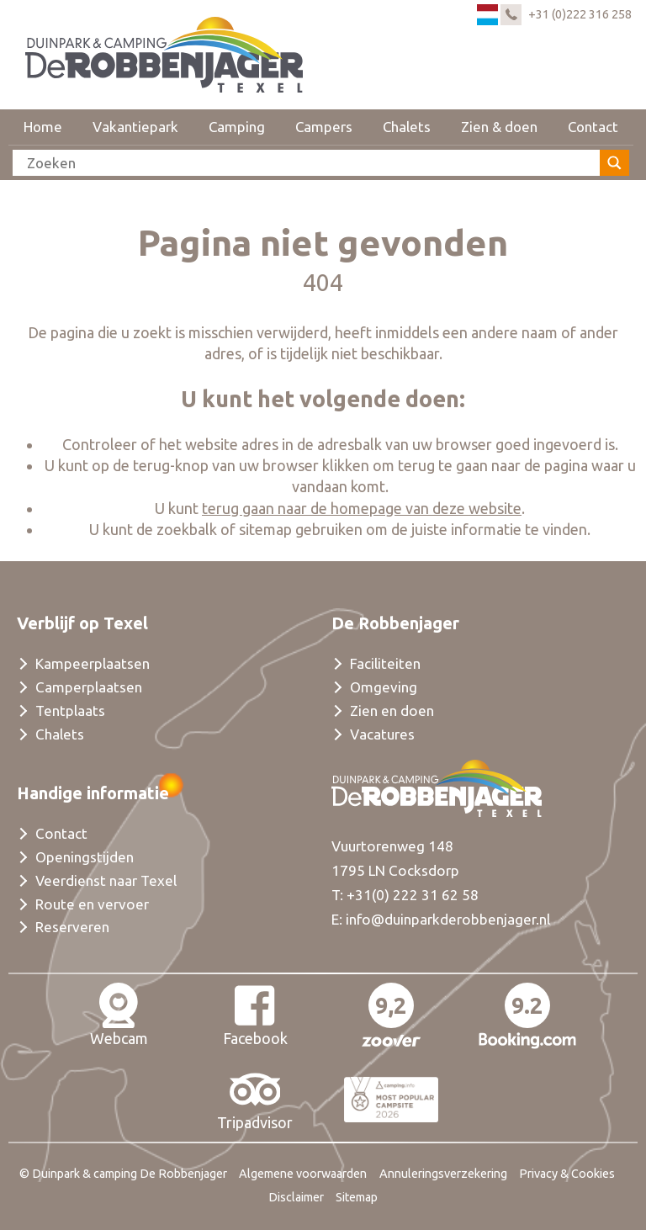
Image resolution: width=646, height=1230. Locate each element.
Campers (323, 127)
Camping (237, 127)
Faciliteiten (385, 663)
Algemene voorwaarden (303, 1173)
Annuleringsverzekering (443, 1173)
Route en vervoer (92, 904)
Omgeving (383, 687)
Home (43, 127)
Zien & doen (499, 127)
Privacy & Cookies (567, 1173)
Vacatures (382, 734)
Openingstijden (84, 857)
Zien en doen (392, 710)
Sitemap (357, 1197)
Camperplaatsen (88, 687)
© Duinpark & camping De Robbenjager (123, 1173)
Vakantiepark (135, 127)
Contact (593, 127)
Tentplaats (70, 710)
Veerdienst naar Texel (106, 880)
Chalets (407, 127)
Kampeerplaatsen (92, 663)
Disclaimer (296, 1197)
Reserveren (72, 927)
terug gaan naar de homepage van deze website (362, 508)
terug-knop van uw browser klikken (251, 465)
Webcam (119, 1015)
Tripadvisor (255, 1099)
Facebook (255, 1015)
